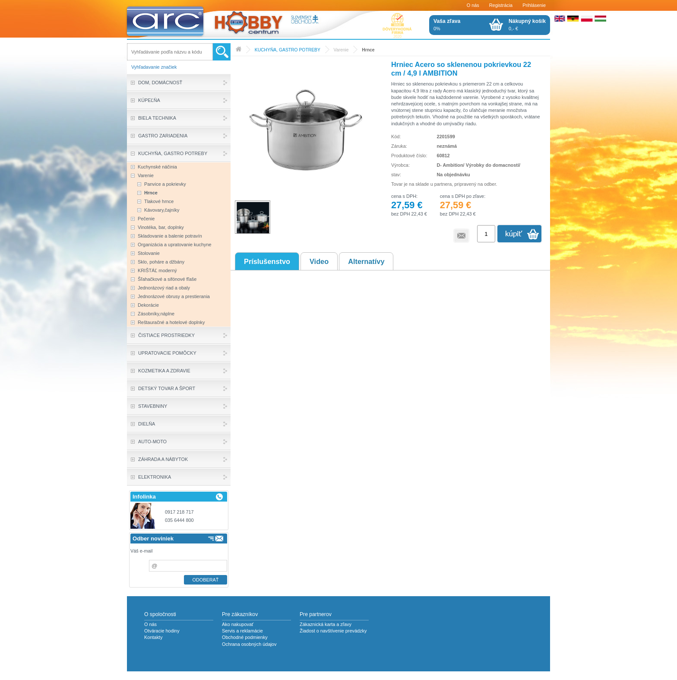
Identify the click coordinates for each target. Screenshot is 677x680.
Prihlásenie (534, 5)
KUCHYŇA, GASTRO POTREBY (287, 50)
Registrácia (500, 5)
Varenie (341, 50)
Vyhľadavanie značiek (154, 67)
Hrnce (368, 50)
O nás (473, 5)
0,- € (527, 24)
